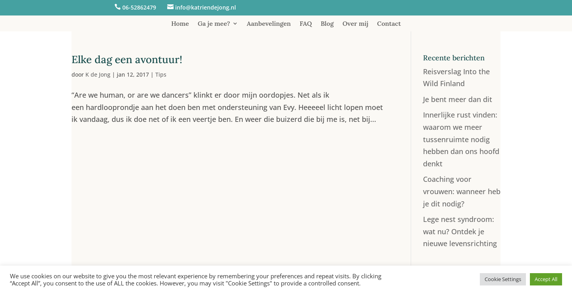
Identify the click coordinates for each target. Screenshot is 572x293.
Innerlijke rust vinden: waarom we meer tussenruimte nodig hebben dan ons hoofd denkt (461, 139)
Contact (389, 24)
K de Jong (97, 74)
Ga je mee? (214, 24)
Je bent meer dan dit (457, 99)
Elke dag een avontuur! (127, 59)
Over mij (355, 24)
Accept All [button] (546, 279)
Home (180, 24)
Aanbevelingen (269, 24)
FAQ (306, 24)
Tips (160, 74)
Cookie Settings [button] (503, 279)
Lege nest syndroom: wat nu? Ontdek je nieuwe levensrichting (460, 231)
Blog (327, 24)
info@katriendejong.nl (205, 7)
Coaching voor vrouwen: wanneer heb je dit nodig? (461, 191)
